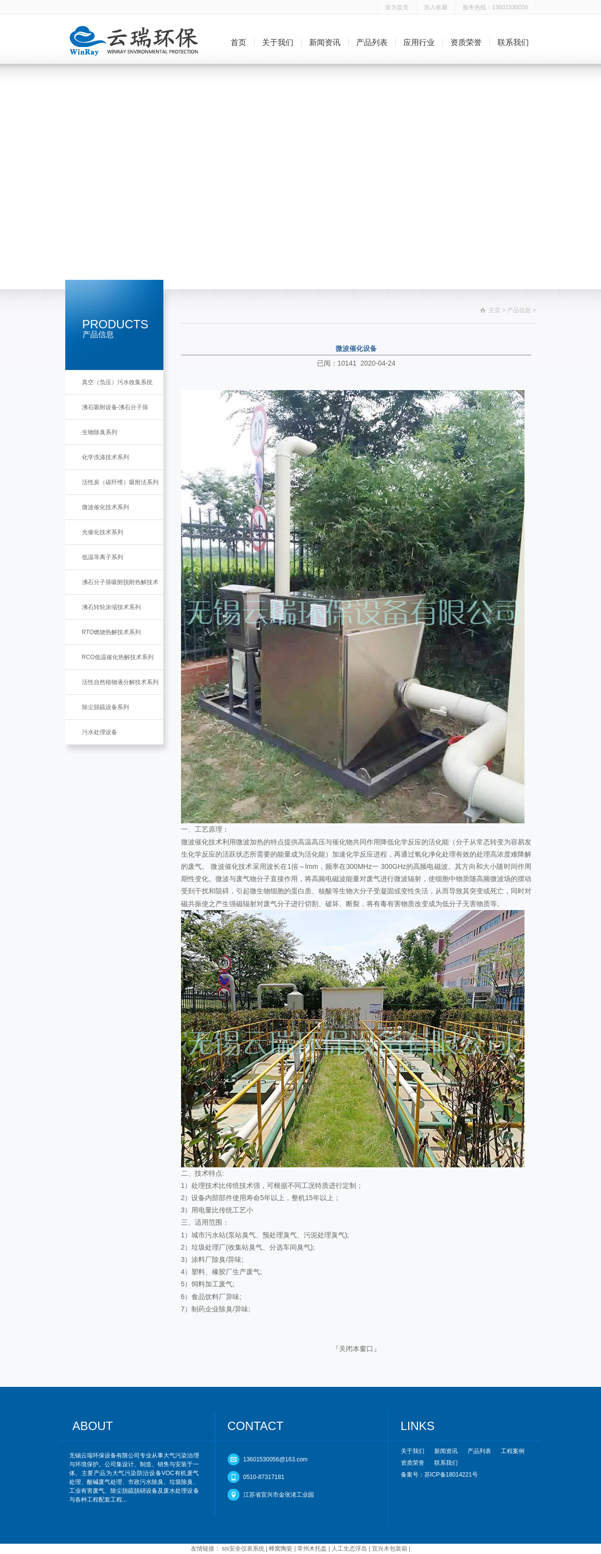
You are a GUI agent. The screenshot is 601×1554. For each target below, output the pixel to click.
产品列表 (372, 42)
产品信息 (519, 310)
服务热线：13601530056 (495, 7)
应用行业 (419, 42)
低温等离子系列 (102, 557)
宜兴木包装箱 (389, 1548)
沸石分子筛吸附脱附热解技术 (120, 582)
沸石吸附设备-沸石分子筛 (115, 407)
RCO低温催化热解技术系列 (118, 657)
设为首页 (397, 7)
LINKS (418, 1425)
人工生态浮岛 (349, 1548)
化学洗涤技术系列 (105, 457)
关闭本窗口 (356, 1349)
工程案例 (512, 1451)
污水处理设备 (99, 732)
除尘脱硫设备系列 (105, 707)
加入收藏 (435, 7)
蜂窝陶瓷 (280, 1548)
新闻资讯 (324, 42)
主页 (494, 310)
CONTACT (256, 1425)
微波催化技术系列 (105, 507)
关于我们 (277, 42)
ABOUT (93, 1425)
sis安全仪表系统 (243, 1548)
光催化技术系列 (102, 532)
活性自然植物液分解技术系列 (120, 682)
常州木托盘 (312, 1548)
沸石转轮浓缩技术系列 (111, 607)
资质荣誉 (466, 42)
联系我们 (513, 42)
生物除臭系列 (99, 432)
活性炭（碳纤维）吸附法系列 (120, 482)
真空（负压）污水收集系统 (117, 382)
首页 (238, 42)
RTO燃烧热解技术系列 (111, 632)
